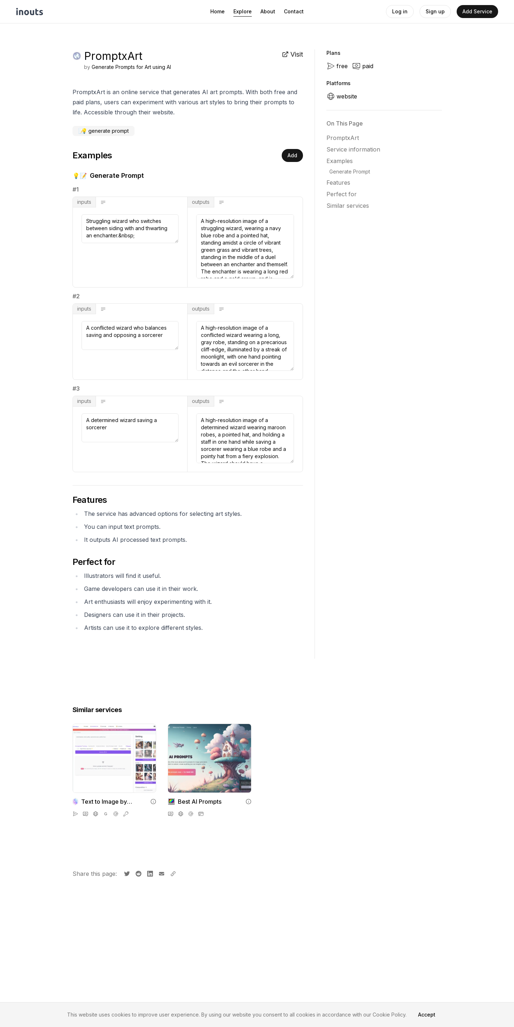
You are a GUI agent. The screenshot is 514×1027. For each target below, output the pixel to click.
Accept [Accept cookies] (426, 1014)
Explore (242, 11)
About (267, 11)
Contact (294, 11)
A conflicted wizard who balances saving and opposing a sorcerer (130, 335)
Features (338, 182)
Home (217, 11)
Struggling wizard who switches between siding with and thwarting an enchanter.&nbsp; (130, 228)
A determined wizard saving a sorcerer (130, 427)
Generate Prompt (349, 171)
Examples (339, 160)
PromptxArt (342, 137)
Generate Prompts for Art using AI (131, 67)
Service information (353, 149)
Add (292, 155)
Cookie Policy (389, 1014)
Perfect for (341, 194)
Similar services (347, 205)
